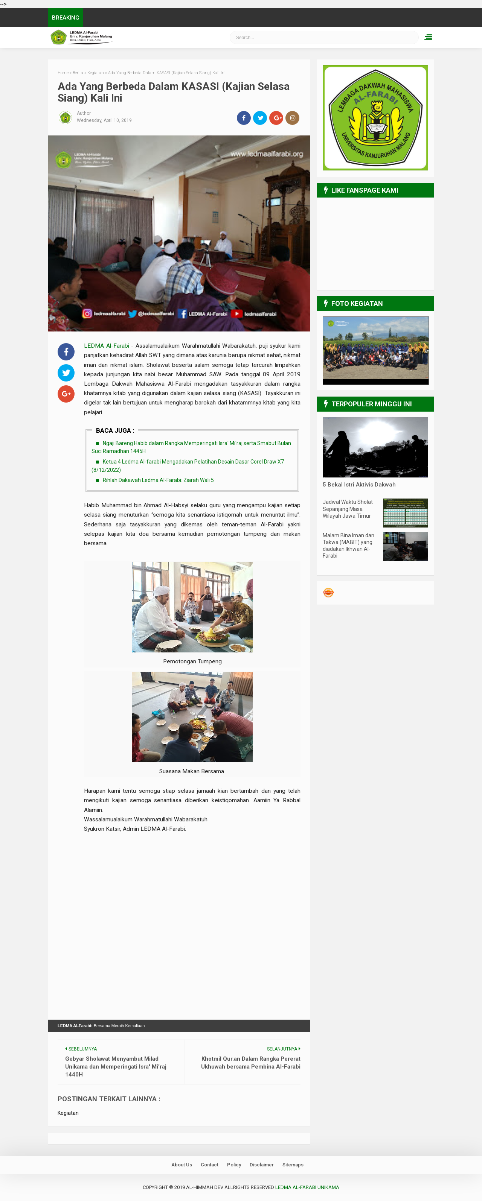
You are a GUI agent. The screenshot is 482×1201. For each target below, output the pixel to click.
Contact (209, 1165)
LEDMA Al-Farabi (107, 345)
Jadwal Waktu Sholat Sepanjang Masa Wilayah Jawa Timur (348, 508)
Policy (234, 1165)
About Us (181, 1165)
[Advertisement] (192, 874)
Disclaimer (262, 1165)
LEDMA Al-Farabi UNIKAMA (307, 1187)
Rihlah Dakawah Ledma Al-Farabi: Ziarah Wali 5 (158, 480)
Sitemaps (293, 1165)
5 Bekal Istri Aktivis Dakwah (359, 484)
